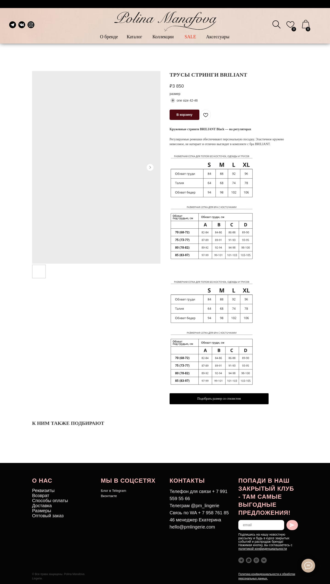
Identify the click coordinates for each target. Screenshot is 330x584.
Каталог (134, 36)
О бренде (109, 36)
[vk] (264, 560)
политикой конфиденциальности (262, 549)
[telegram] (241, 560)
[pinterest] (256, 560)
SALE (190, 36)
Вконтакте (109, 496)
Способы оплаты (50, 500)
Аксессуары (217, 36)
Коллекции (163, 36)
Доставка (42, 505)
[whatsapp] (249, 560)
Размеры (41, 510)
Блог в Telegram (113, 491)
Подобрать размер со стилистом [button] (219, 398)
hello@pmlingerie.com (192, 526)
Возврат (40, 495)
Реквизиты (43, 490)
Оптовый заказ (48, 515)
